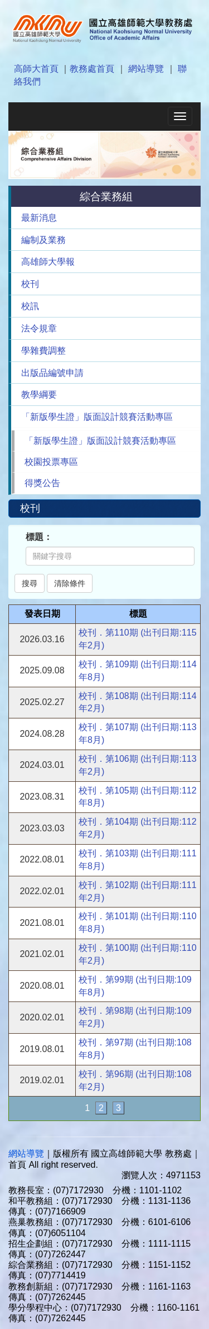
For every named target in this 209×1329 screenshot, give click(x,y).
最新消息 (39, 217)
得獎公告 (42, 483)
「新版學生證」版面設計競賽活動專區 (97, 416)
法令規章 (39, 328)
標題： (39, 537)
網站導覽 (146, 68)
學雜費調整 (43, 350)
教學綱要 (39, 394)
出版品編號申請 (52, 373)
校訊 (30, 306)
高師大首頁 (36, 68)
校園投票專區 (51, 462)
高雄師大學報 (48, 261)
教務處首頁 (92, 68)
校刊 (30, 284)
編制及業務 (43, 240)
